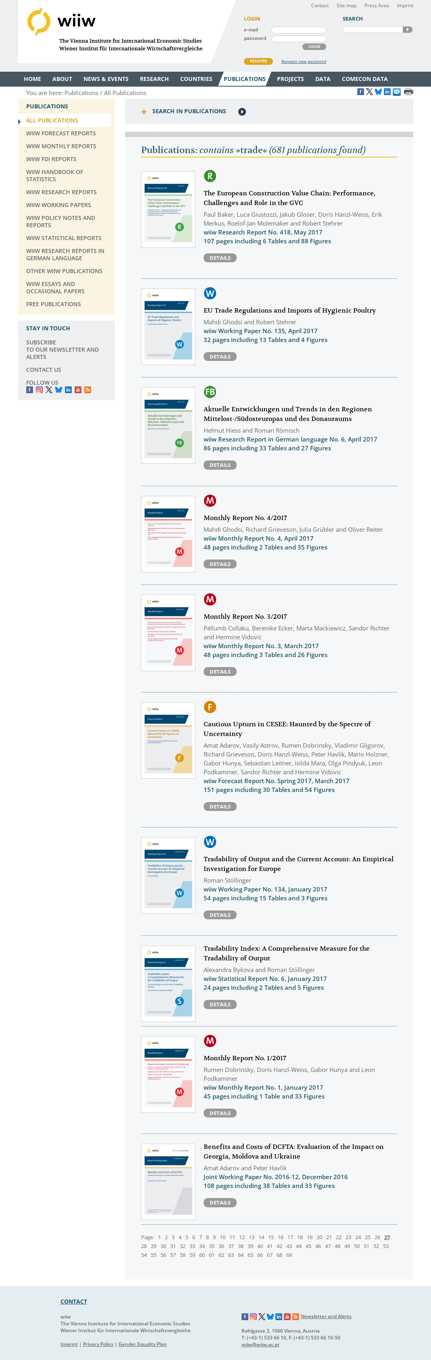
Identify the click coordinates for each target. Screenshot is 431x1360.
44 (299, 1246)
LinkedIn (68, 389)
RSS (87, 389)
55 (153, 1254)
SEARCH (407, 30)
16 (280, 1237)
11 (232, 1237)
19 (309, 1237)
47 (328, 1246)
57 (173, 1254)
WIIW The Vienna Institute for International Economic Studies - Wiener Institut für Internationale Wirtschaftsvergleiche (127, 31)
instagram (39, 389)
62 (221, 1254)
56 (163, 1254)
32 (182, 1246)
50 (357, 1246)
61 (211, 1254)
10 (222, 1237)
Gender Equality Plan (143, 1344)
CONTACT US (43, 369)
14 (261, 1237)
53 (386, 1246)
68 (279, 1254)
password (255, 38)
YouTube (78, 389)
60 (202, 1254)
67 (270, 1254)
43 (289, 1246)
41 (270, 1246)
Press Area (376, 5)
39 (250, 1246)
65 (250, 1254)
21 (329, 1237)
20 (319, 1237)
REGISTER (258, 61)
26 (377, 1237)
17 (290, 1237)
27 (387, 1237)
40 (260, 1246)
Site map (346, 5)
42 (279, 1246)
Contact (320, 5)
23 (348, 1237)
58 (182, 1254)
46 (318, 1246)
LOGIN (314, 46)
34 (202, 1246)
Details (220, 257)
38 (241, 1246)
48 (337, 1246)
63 (231, 1254)
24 (358, 1237)
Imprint (405, 5)
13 (251, 1237)
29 (153, 1246)
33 (192, 1246)
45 (308, 1246)
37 (231, 1246)
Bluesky (58, 389)
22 (338, 1237)
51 (366, 1246)
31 (173, 1246)
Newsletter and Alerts (326, 1316)
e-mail (251, 29)
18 (300, 1237)
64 (241, 1254)
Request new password (303, 61)
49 (347, 1246)
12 (242, 1237)
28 (144, 1246)
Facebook (29, 389)
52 (376, 1246)
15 (271, 1237)
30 (163, 1246)
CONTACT (73, 1301)
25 (368, 1237)
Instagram (253, 1317)
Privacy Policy (98, 1344)
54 (144, 1254)
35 (211, 1246)
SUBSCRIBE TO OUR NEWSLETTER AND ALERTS (62, 349)
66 (260, 1254)
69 (289, 1254)
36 (221, 1246)
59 (192, 1254)
